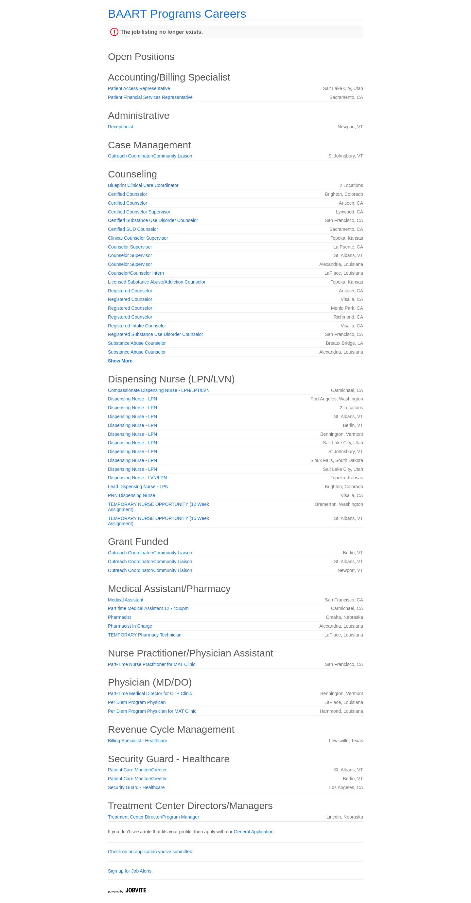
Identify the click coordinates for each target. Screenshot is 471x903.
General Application (253, 831)
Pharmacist (119, 617)
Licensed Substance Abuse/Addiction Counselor (156, 282)
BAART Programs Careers (177, 13)
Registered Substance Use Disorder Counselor (155, 334)
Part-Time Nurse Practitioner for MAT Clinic (151, 664)
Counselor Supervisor (130, 246)
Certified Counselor (127, 194)
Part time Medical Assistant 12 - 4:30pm (148, 608)
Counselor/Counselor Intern (136, 273)
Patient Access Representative (139, 88)
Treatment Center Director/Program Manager (153, 817)
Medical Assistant (125, 599)
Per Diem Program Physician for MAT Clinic (152, 711)
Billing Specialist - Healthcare (137, 740)
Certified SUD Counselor (133, 229)
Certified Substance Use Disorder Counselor (153, 220)
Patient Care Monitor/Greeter (137, 769)
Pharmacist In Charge (130, 626)
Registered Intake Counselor (137, 325)
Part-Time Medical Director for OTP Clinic (150, 693)
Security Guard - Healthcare (136, 787)
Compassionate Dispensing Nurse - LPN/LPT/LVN (159, 390)
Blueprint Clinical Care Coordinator (143, 185)
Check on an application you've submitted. (151, 851)
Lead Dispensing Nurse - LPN (138, 486)
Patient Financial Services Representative (150, 97)
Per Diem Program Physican (137, 702)
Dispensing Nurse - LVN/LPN (137, 477)
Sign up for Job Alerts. (130, 871)
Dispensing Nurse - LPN (132, 398)
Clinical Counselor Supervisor (138, 238)
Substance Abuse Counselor (137, 343)
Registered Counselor (130, 290)
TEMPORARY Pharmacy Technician (145, 634)
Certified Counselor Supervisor (139, 211)
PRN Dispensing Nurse (131, 495)
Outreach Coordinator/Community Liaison (150, 155)
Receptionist (120, 126)
